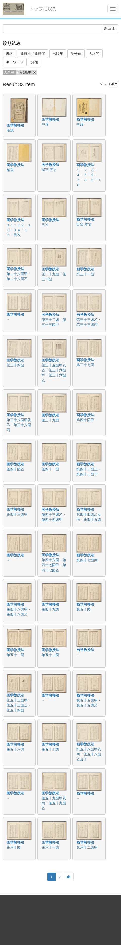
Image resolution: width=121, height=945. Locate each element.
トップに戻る (43, 8)
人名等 (94, 54)
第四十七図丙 (87, 560)
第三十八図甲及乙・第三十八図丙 (19, 425)
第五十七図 (50, 749)
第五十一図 (15, 655)
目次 (45, 225)
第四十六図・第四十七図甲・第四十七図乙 (54, 565)
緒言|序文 (49, 170)
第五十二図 (50, 655)
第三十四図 (15, 365)
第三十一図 (85, 274)
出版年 (58, 54)
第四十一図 (50, 469)
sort (113, 83)
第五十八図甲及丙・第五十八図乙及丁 (88, 754)
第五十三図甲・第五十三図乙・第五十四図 (19, 705)
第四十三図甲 (17, 514)
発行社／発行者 (32, 54)
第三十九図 (50, 420)
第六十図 (14, 847)
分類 (34, 62)
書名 (9, 54)
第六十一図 (50, 847)
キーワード (14, 62)
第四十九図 (50, 609)
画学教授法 (15, 125)
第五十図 (83, 609)
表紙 (10, 130)
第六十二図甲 (87, 847)
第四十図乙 (15, 469)
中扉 (45, 124)
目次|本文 (84, 224)
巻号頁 (76, 54)
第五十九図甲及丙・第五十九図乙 (54, 803)
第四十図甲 (85, 420)
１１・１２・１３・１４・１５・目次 (19, 230)
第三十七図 (85, 365)
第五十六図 (15, 749)
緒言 (10, 170)
